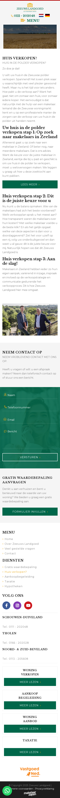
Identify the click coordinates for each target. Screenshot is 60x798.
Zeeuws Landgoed (39, 784)
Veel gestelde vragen (20, 548)
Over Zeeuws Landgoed (22, 543)
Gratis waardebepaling (21, 566)
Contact (10, 553)
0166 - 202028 (19, 642)
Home (9, 538)
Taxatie (10, 581)
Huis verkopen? (16, 571)
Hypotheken (14, 585)
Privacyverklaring (44, 788)
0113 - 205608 (18, 658)
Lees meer (29, 183)
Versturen (29, 456)
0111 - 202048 (18, 626)
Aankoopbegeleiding (19, 576)
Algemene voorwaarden (19, 788)
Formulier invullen (29, 511)
